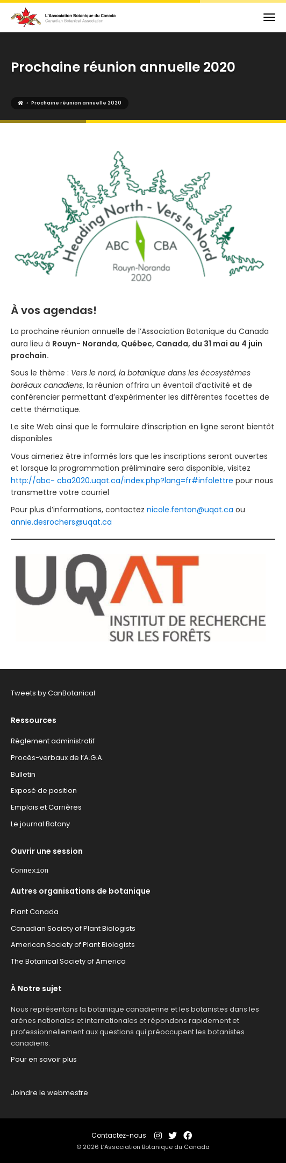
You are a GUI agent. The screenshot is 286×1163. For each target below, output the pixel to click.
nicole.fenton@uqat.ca (190, 509)
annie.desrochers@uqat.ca (61, 522)
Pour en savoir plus (44, 1059)
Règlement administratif (53, 741)
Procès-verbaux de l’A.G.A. (57, 758)
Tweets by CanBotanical (53, 693)
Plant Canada (35, 912)
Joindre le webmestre (49, 1093)
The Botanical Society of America (68, 961)
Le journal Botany (40, 824)
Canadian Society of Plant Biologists (73, 928)
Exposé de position (44, 790)
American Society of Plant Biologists (73, 944)
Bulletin (23, 774)
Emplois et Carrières (46, 807)
